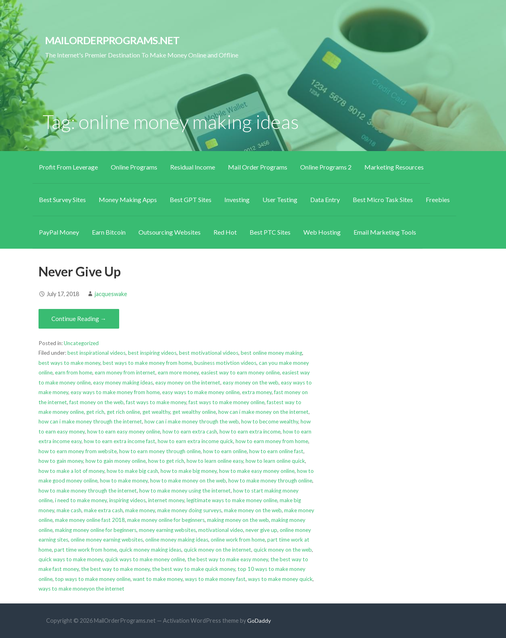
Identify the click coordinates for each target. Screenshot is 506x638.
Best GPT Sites (190, 199)
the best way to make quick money (193, 569)
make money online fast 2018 (90, 520)
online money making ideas (176, 539)
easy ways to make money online (201, 392)
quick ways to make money (71, 559)
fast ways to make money (156, 402)
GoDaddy (259, 620)
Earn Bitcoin (109, 232)
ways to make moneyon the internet (81, 588)
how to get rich (166, 461)
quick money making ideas (150, 549)
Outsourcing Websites (169, 232)
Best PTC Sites (270, 232)
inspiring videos (127, 500)
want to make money (158, 579)
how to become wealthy (269, 421)
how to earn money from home (272, 441)
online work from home (238, 539)
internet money (166, 500)
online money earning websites (107, 539)
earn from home (73, 372)
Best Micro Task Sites (383, 199)
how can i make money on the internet (263, 412)
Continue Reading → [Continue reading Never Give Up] (78, 318)
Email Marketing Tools (385, 232)
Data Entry (325, 199)
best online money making (271, 353)
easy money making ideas (123, 382)
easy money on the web (250, 382)
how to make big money (189, 471)
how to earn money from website (78, 451)
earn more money (178, 372)
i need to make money (81, 500)
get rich (95, 412)
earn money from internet (125, 372)
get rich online (123, 412)
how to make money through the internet (88, 490)
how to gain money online (115, 461)
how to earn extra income (249, 431)
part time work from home (85, 549)
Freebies (438, 199)
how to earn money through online (160, 451)
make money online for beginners (166, 520)
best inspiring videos (152, 353)
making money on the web (238, 520)
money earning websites (167, 530)
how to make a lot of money (71, 471)
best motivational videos (208, 353)
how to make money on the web (188, 480)
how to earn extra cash (190, 431)
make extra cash (103, 510)
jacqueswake (111, 293)
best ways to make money (69, 363)
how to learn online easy (215, 461)
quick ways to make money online (145, 559)
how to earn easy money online (123, 431)
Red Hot (225, 232)
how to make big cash (132, 471)
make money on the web (253, 510)
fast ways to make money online (226, 402)
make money (140, 510)
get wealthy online (194, 412)
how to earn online (225, 451)
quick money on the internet (217, 549)
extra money (257, 392)
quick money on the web (283, 549)
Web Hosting (322, 232)
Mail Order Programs (257, 167)
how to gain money (61, 461)
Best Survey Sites (62, 199)
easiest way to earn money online (240, 372)
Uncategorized (81, 343)
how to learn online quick (275, 461)
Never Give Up (80, 271)
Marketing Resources (394, 167)
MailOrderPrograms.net (112, 40)
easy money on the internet (187, 382)
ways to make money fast (215, 579)
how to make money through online (270, 480)
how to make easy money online (257, 471)
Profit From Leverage (68, 167)
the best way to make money (115, 569)
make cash (69, 510)
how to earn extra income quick (195, 441)
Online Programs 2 (326, 167)
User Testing (279, 199)
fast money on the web (96, 402)
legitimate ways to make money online (232, 500)
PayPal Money (59, 232)
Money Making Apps (128, 199)
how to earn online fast (276, 451)
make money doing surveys (189, 510)
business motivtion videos (225, 363)
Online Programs (134, 167)
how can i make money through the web (191, 421)
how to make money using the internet (185, 490)
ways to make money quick (280, 579)
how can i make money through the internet (90, 421)
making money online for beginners (95, 530)
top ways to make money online (92, 579)
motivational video (220, 530)
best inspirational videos (96, 353)
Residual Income (192, 167)
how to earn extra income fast (119, 441)
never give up (261, 530)
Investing (237, 199)
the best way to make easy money (227, 559)
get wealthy (156, 412)
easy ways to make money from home (115, 392)
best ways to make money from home (147, 363)
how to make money (124, 480)
